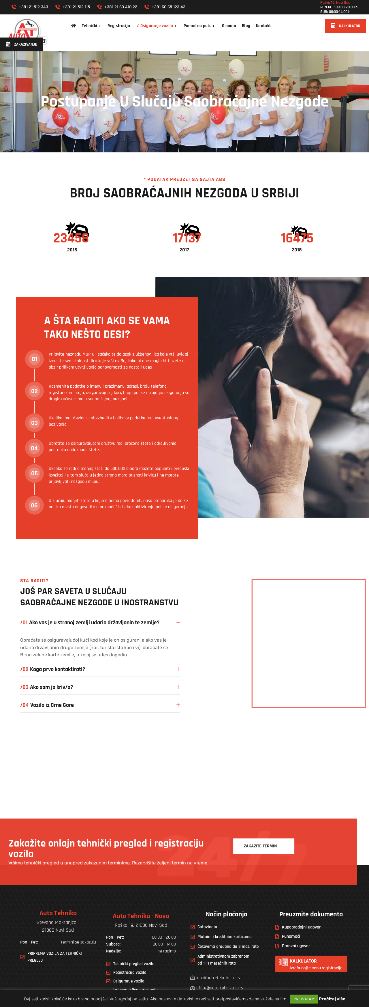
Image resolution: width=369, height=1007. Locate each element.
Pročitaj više (332, 999)
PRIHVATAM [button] (303, 999)
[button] (345, 26)
